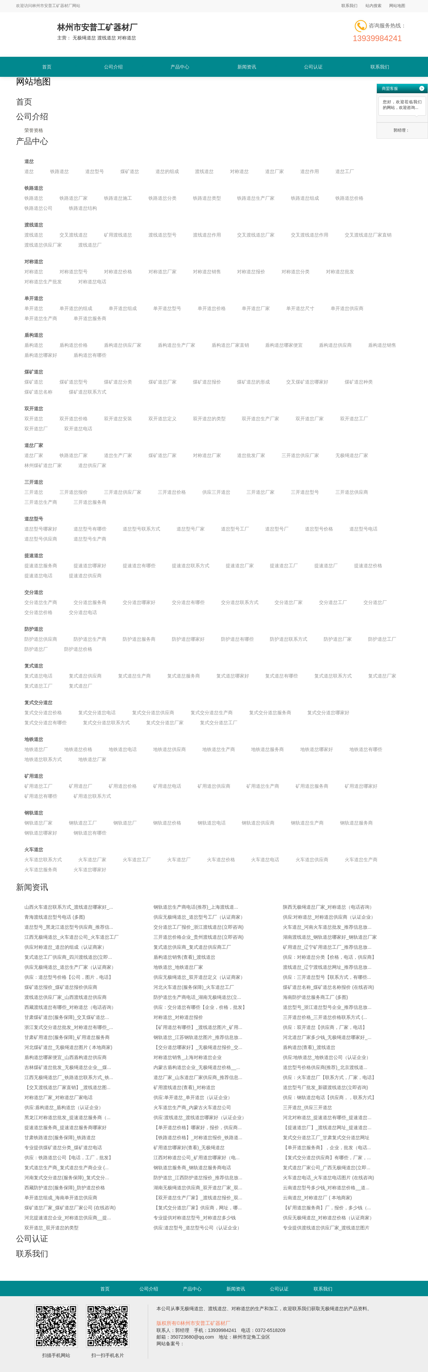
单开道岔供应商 (347, 308)
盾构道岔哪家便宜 (284, 345)
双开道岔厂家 (310, 418)
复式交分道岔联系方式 (106, 722)
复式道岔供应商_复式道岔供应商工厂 (192, 947)
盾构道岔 (33, 335)
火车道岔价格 (221, 859)
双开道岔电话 (78, 428)
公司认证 (313, 66)
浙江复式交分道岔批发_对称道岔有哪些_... (68, 1027)
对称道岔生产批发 (43, 281)
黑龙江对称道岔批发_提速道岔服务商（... (67, 1117)
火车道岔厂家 (92, 859)
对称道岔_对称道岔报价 (178, 1017)
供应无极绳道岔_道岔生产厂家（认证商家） (70, 967)
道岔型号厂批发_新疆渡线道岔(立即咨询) (325, 1087)
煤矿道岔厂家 (162, 382)
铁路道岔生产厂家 (256, 198)
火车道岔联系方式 (43, 859)
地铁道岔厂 (36, 749)
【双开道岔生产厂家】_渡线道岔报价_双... (197, 1197)
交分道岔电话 (83, 612)
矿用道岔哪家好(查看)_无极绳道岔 (189, 1147)
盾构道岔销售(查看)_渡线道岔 (184, 957)
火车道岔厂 (179, 859)
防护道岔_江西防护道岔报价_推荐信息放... (197, 1177)
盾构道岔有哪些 (90, 355)
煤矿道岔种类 (359, 382)
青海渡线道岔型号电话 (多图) (54, 917)
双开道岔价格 (74, 418)
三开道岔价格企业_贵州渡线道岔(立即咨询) (198, 937)
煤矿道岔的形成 (253, 382)
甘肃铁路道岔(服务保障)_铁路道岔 (60, 1137)
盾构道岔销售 (382, 345)
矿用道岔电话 (167, 786)
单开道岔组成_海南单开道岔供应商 (60, 1197)
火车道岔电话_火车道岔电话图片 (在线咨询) (328, 1177)
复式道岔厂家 (382, 675)
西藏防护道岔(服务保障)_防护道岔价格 (64, 1187)
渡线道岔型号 (162, 235)
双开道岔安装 (118, 418)
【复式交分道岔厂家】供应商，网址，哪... (197, 1207)
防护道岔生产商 (90, 639)
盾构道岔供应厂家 (122, 345)
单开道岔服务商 (90, 318)
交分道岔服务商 (90, 602)
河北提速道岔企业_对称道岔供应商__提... (67, 1217)
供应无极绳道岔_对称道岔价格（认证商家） (328, 1217)
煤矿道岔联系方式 (87, 392)
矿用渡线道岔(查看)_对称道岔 (184, 1087)
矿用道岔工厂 (38, 786)
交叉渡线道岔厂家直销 (368, 235)
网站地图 (397, 5)
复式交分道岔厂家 (165, 722)
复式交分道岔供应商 (153, 712)
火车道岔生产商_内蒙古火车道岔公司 (192, 1107)
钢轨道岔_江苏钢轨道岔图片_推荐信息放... (197, 1037)
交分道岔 (33, 592)
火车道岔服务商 (40, 869)
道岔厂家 (274, 171)
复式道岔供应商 (85, 675)
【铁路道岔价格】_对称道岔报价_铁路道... (197, 1137)
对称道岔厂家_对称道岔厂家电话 (58, 1097)
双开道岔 (33, 408)
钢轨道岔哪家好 (40, 832)
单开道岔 (33, 298)
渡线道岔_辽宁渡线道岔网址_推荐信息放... (327, 967)
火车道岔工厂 (137, 859)
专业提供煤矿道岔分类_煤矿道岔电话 (63, 1147)
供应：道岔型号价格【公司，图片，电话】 (68, 977)
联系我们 (349, 5)
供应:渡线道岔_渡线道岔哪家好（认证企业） (199, 1117)
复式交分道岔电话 (97, 712)
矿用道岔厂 (80, 786)
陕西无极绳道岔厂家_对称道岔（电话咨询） (328, 907)
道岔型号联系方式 (141, 528)
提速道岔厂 (326, 565)
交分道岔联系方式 (239, 602)
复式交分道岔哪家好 (328, 712)
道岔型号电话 (363, 528)
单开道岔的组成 (76, 308)
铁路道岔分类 (162, 198)
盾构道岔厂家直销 (230, 345)
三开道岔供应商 (351, 492)
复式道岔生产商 (134, 675)
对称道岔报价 (251, 271)
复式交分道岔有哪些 (45, 722)
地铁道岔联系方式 (43, 759)
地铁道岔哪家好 (316, 749)
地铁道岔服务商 (267, 749)
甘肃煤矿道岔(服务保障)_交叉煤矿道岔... (66, 1017)
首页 (46, 66)
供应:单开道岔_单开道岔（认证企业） (192, 1097)
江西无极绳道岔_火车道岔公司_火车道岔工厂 (71, 937)
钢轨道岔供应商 (258, 822)
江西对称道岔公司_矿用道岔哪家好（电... (196, 1157)
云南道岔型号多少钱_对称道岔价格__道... (326, 1187)
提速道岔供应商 (85, 575)
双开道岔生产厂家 (260, 418)
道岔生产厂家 (118, 455)
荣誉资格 (33, 130)
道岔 (29, 161)
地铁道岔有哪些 (365, 749)
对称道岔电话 (92, 281)
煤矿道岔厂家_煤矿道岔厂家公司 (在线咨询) (70, 1207)
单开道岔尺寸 (300, 308)
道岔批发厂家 (251, 455)
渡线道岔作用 (207, 235)
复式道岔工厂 (38, 686)
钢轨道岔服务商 (356, 822)
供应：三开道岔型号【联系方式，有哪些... (327, 977)
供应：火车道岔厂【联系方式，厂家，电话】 (330, 1077)
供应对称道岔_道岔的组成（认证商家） (65, 947)
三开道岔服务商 (90, 502)
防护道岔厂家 (338, 639)
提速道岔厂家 (240, 565)
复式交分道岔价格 (43, 712)
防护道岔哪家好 (188, 639)
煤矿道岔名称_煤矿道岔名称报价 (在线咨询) (328, 987)
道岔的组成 (167, 171)
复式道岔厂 (80, 686)
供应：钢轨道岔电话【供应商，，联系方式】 (330, 1097)
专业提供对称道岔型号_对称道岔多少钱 (194, 1217)
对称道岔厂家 (162, 271)
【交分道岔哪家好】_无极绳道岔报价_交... (197, 1047)
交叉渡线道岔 (74, 235)
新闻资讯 (246, 66)
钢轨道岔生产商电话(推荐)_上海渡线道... (195, 907)
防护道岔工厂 (382, 639)
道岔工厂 (344, 171)
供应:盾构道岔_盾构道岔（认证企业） (63, 1107)
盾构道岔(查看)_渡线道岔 (309, 1047)
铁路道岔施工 (118, 198)
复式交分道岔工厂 (218, 722)
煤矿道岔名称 (38, 392)
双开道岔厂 (36, 428)
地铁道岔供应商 (169, 749)
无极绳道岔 (191, 1308)
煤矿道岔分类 (118, 382)
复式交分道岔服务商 (270, 712)
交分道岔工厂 (333, 602)
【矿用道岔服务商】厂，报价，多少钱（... (327, 1207)
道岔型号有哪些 (90, 528)
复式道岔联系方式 (333, 675)
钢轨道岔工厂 (83, 822)
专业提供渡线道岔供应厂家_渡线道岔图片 (326, 1227)
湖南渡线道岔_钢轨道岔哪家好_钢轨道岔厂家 (330, 937)
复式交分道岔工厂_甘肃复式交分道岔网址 (326, 1137)
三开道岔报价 (74, 492)
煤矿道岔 (129, 171)
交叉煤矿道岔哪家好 (307, 382)
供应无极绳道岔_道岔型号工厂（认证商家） (199, 917)
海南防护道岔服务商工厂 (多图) (315, 997)
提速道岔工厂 (284, 565)
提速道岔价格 (368, 565)
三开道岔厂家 (260, 492)
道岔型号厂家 (191, 528)
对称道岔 (239, 171)
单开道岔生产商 (40, 318)
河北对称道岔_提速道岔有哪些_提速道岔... (327, 1117)
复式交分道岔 (38, 702)
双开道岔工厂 (354, 418)
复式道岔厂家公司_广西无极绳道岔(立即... (326, 1167)
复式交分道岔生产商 (212, 712)
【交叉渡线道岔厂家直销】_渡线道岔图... (67, 1087)
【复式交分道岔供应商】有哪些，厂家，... (327, 1157)
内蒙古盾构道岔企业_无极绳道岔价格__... (196, 1067)
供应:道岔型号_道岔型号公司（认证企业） (197, 1227)
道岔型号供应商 (40, 539)
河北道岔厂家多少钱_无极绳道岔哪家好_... (327, 1037)
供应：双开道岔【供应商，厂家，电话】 (325, 1027)
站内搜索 (373, 5)
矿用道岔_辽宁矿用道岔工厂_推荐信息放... (327, 947)
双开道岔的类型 (209, 418)
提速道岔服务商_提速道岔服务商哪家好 (65, 1127)
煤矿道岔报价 (207, 382)
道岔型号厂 (277, 528)
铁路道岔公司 (38, 208)
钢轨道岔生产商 (307, 822)
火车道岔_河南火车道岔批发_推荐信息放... (327, 927)
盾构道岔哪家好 (40, 355)
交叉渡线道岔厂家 (256, 235)
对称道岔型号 (74, 271)
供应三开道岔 (216, 492)
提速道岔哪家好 (90, 565)
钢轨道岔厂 (125, 822)
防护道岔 (33, 629)
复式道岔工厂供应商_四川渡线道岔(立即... (68, 957)
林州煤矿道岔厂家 (43, 465)
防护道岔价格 (78, 649)
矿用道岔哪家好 (361, 786)
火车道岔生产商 (361, 859)
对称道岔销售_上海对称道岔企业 (187, 1057)
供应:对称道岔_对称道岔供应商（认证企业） (329, 917)
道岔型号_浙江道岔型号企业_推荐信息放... (327, 1007)
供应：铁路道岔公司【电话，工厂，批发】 (68, 1157)
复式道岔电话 (38, 675)
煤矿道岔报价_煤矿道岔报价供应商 (60, 987)
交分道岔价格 (38, 612)
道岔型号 (94, 171)
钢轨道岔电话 (212, 822)
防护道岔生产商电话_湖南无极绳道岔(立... (197, 997)
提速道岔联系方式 (190, 565)
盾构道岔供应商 (335, 345)
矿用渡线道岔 (118, 235)
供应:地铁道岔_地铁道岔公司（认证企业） (327, 1057)
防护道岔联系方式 (288, 639)
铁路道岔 (59, 171)
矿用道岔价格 (123, 786)
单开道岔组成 (123, 308)
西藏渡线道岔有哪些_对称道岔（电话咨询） (70, 1007)
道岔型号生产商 (90, 539)
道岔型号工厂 (235, 528)
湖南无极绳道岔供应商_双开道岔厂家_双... (197, 1187)
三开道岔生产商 (40, 502)
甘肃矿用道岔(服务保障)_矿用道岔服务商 (67, 1037)
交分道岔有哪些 (188, 602)
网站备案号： (170, 1343)
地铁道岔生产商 (218, 749)
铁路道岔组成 (305, 198)
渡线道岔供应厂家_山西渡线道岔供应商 (65, 997)
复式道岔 (33, 665)
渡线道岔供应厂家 (43, 245)
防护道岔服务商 (139, 639)
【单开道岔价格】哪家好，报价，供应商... (197, 1127)
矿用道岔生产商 (262, 786)
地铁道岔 (33, 739)
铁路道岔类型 (207, 198)
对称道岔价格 (118, 271)
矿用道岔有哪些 (40, 796)
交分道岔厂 (375, 602)
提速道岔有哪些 (139, 565)
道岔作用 (309, 171)
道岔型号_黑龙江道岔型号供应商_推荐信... (68, 927)
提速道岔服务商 (40, 565)
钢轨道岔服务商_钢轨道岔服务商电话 (192, 1167)
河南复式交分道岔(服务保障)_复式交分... (66, 1177)
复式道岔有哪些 (281, 675)
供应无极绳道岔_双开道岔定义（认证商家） (199, 977)
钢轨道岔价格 (167, 822)
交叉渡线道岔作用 (309, 235)
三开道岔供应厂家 (300, 455)
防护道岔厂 (36, 649)
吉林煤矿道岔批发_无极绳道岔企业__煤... (67, 1067)
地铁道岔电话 (123, 749)
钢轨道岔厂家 (38, 822)
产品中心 (180, 66)
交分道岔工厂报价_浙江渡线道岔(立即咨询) (198, 927)
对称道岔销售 (207, 271)
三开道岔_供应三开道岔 (307, 1107)
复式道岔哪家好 (232, 675)
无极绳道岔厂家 (351, 455)
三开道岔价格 (172, 492)
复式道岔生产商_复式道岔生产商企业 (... (66, 1167)
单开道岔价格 (212, 308)
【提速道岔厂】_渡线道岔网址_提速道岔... (327, 1127)
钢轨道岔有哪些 (90, 832)
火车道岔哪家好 (90, 869)
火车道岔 (33, 849)
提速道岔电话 (38, 575)
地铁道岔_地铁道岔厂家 (178, 967)
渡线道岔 (204, 171)
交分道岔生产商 (40, 602)
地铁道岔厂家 (92, 759)
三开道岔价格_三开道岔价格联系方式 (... (325, 1017)
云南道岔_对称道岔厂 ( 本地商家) (317, 1197)
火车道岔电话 (265, 859)
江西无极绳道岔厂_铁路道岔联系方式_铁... (68, 1077)
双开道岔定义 (162, 418)
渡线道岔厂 (90, 245)
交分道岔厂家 (289, 602)
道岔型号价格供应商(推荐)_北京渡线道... (325, 1067)
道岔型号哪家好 (40, 528)
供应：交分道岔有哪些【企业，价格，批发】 (200, 1007)
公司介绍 (113, 66)
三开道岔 (33, 482)
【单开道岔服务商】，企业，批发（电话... (327, 1147)
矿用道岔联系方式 (92, 796)
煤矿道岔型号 (74, 382)
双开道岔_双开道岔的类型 (51, 1227)
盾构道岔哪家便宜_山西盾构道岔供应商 (65, 1057)
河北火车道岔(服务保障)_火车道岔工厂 (193, 987)
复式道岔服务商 (183, 675)
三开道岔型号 (305, 492)
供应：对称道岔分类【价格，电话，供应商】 (330, 957)
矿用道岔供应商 (214, 786)
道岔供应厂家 (92, 465)
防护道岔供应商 (40, 639)
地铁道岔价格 (78, 749)
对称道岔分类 (296, 271)
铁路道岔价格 (349, 198)
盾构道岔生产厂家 (176, 345)
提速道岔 (33, 555)
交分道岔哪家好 (139, 602)
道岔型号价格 (319, 528)
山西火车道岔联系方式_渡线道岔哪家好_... (68, 907)
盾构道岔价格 (74, 345)
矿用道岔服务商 (312, 786)
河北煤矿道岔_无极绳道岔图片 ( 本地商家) (68, 1047)
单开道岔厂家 (256, 308)
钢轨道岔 (33, 812)
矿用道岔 (33, 776)
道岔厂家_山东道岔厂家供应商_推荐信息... (197, 1077)
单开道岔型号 (167, 308)
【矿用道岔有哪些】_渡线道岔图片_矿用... (197, 1027)
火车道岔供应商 (312, 859)
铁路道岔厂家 (74, 198)
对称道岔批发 (340, 271)
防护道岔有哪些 (237, 639)
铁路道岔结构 (83, 208)
